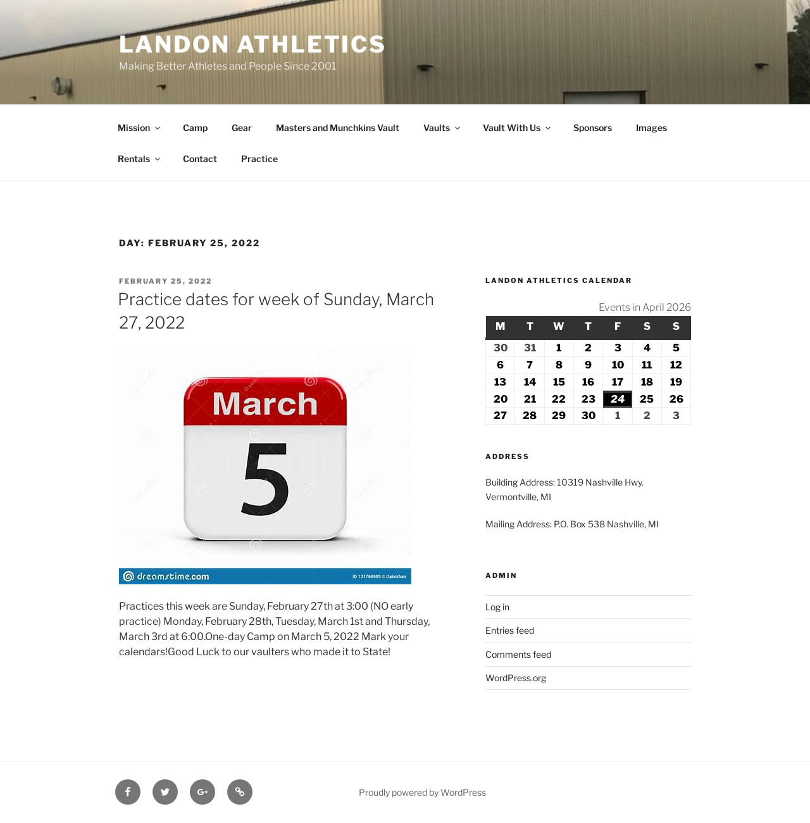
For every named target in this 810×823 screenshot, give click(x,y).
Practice (259, 158)
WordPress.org (515, 677)
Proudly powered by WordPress (422, 792)
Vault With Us (517, 127)
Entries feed (509, 630)
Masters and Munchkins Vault (337, 127)
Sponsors (592, 127)
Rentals (140, 158)
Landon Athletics (253, 44)
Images (651, 127)
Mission (140, 127)
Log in (497, 606)
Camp (195, 127)
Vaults (442, 127)
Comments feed (518, 654)
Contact (200, 158)
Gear (242, 127)
